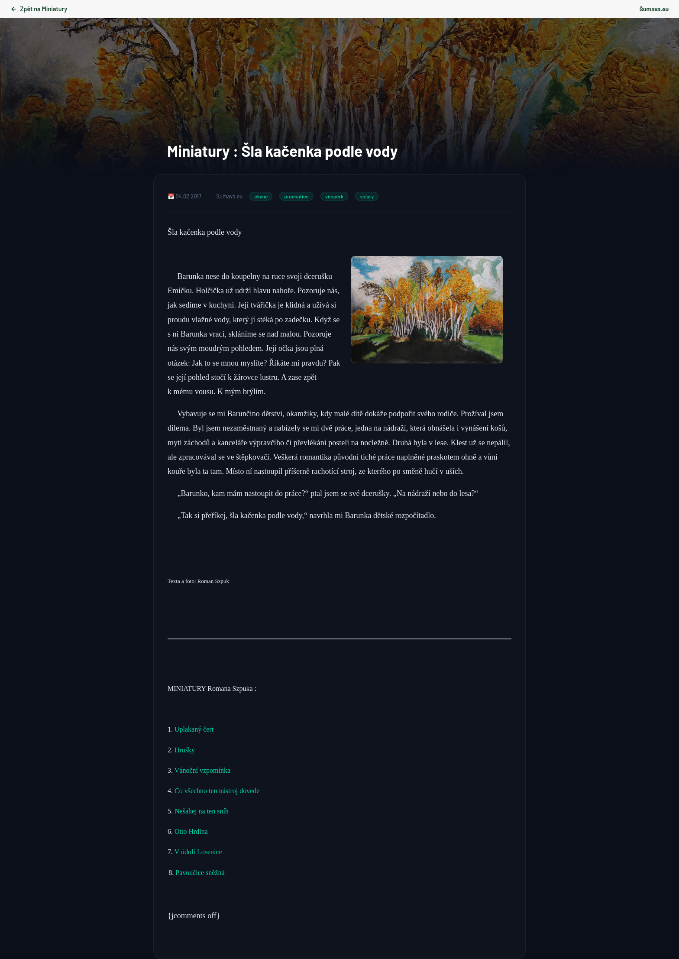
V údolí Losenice (199, 851)
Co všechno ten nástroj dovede (217, 790)
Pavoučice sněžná (199, 872)
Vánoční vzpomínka (202, 770)
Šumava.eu (654, 9)
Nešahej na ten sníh (202, 811)
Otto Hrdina (191, 831)
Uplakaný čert (194, 729)
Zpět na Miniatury (38, 9)
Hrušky (186, 750)
